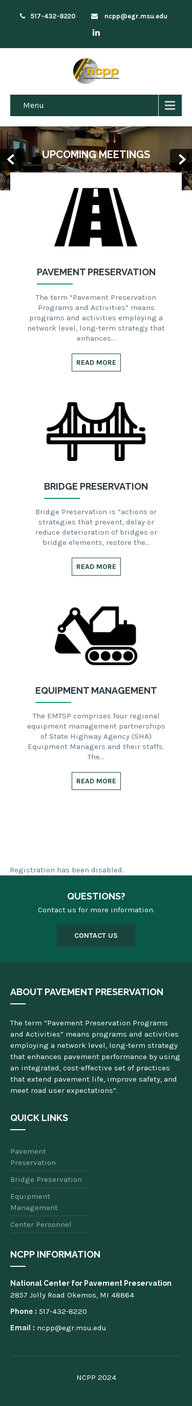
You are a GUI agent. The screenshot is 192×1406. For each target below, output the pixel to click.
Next (181, 160)
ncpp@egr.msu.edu (129, 16)
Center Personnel (41, 1224)
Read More (96, 362)
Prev (11, 160)
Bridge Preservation (46, 1179)
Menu (33, 105)
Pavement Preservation (33, 1157)
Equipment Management (34, 1202)
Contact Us (96, 935)
